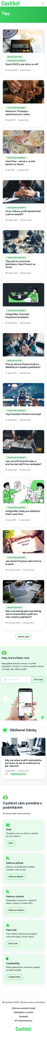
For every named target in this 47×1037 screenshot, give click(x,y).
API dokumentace (23, 1021)
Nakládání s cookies (23, 1012)
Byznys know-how (14, 57)
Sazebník (23, 1016)
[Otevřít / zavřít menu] (42, 3)
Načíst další (23, 637)
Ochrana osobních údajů (23, 1008)
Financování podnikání (16, 61)
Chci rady (38, 680)
